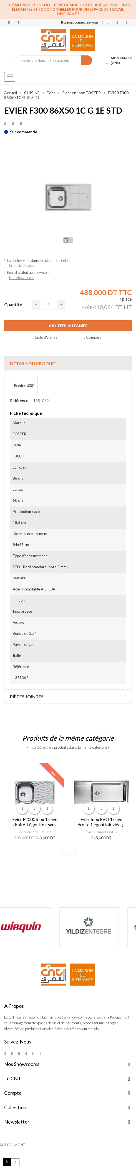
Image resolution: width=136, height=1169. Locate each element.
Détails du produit (33, 363)
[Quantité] (48, 304)
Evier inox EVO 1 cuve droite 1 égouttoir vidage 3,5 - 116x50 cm (101, 822)
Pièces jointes (27, 696)
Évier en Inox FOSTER (35, 832)
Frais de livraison (22, 265)
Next (72, 851)
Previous (64, 851)
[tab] (68, 363)
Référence (19, 400)
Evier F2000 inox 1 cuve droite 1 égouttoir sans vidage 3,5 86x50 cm (34, 822)
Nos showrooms (21, 277)
